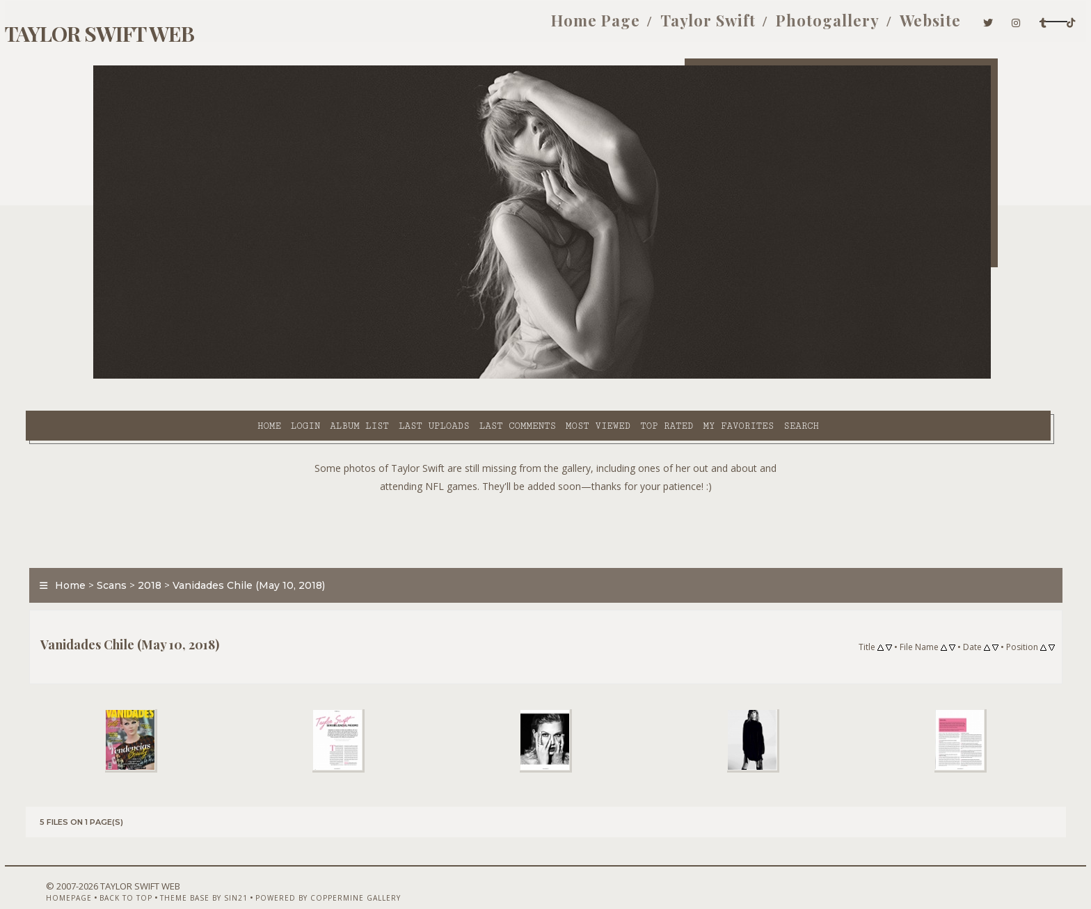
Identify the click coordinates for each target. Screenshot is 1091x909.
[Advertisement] (545, 494)
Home (151, 376)
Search (683, 376)
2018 (217, 552)
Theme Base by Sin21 (251, 872)
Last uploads (316, 376)
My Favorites (620, 376)
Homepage (116, 872)
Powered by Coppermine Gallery (375, 872)
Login (187, 376)
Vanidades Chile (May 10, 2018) (316, 552)
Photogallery (686, 26)
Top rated (549, 376)
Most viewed (479, 376)
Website (789, 26)
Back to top (173, 872)
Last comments (399, 376)
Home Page (454, 26)
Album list (241, 376)
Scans (179, 552)
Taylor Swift (566, 26)
